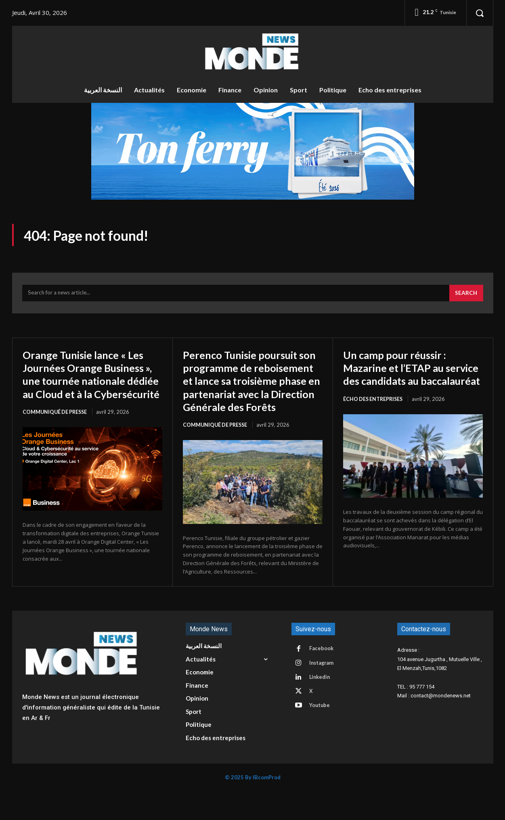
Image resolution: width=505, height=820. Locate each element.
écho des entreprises (374, 414)
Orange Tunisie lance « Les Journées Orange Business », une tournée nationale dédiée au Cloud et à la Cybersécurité (90, 383)
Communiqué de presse (56, 427)
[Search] (465, 295)
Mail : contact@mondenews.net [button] (434, 724)
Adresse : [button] (408, 679)
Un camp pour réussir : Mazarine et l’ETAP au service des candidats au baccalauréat (405, 376)
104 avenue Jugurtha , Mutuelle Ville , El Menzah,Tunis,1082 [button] (439, 692)
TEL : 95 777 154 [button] (415, 715)
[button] (479, 13)
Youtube (320, 737)
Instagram (323, 692)
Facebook (322, 677)
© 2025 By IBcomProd (253, 806)
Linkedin (321, 707)
